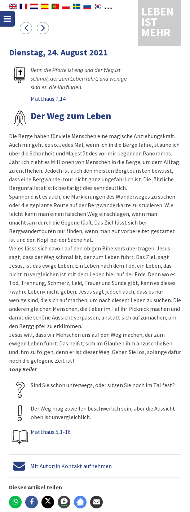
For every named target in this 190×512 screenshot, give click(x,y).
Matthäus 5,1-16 (51, 431)
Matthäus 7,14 (48, 98)
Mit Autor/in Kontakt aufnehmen (71, 466)
